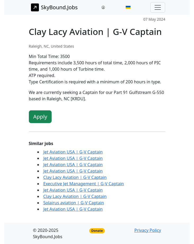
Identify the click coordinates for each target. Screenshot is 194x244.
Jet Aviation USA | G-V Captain (73, 152)
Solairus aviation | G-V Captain (73, 203)
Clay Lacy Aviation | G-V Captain (75, 177)
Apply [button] (40, 116)
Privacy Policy (147, 230)
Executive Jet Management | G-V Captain (83, 184)
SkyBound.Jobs (54, 7)
